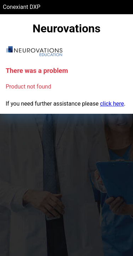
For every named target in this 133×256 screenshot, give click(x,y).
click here (112, 103)
